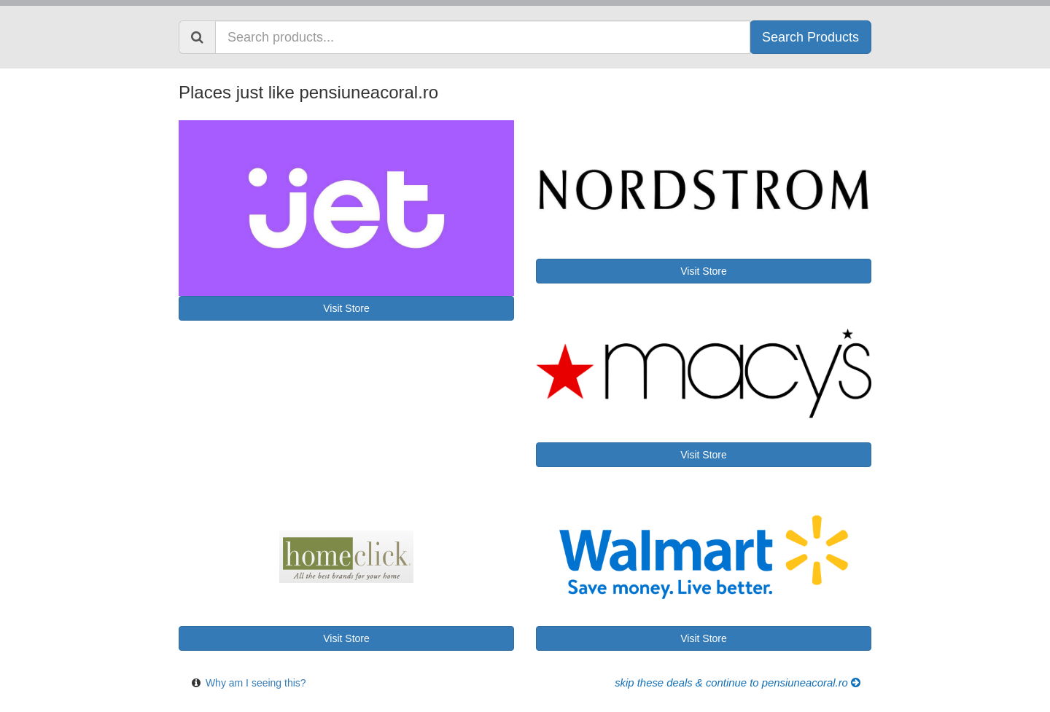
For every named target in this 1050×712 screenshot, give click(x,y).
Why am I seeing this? (256, 683)
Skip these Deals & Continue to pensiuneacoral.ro (737, 683)
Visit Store (346, 308)
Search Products (810, 37)
